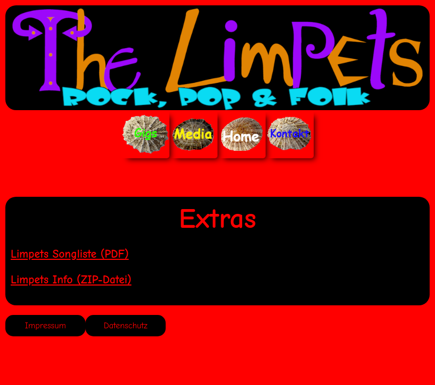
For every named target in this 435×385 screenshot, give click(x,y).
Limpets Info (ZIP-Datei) (71, 279)
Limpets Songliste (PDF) (70, 254)
